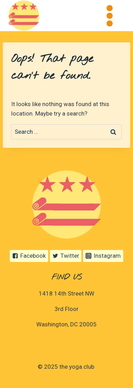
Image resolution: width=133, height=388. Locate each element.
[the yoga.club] (23, 15)
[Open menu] (109, 15)
